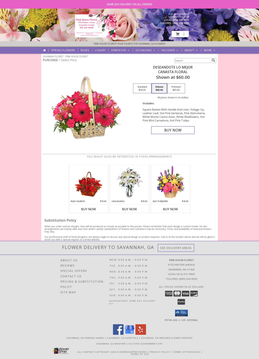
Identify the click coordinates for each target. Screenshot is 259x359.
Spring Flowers (63, 50)
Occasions (146, 50)
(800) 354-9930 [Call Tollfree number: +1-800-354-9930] (188, 278)
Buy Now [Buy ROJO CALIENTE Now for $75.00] (88, 209)
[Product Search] (192, 60)
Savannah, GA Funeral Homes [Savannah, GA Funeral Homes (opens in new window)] (85, 337)
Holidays (170, 50)
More (210, 50)
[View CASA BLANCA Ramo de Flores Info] (129, 182)
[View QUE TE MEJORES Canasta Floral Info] (170, 182)
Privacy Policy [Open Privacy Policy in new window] (160, 351)
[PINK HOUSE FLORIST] (95, 36)
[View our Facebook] (118, 333)
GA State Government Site (146, 343)
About (191, 50)
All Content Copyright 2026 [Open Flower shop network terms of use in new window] (96, 351)
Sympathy (120, 50)
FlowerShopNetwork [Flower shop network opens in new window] (132, 351)
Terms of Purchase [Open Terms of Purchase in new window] (186, 351)
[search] (213, 60)
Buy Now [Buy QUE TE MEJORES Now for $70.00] (170, 209)
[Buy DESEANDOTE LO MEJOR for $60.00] (173, 130)
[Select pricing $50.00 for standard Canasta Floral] (142, 88)
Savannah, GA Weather (111, 343)
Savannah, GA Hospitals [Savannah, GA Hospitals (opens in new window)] (122, 337)
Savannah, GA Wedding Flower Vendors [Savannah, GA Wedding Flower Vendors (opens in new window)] (167, 337)
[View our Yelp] (140, 333)
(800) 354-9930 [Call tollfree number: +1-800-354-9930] (181, 23)
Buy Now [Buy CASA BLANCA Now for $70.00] (129, 209)
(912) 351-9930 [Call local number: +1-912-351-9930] (181, 19)
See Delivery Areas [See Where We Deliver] (176, 248)
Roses (85, 50)
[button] (180, 34)
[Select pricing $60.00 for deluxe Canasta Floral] (159, 88)
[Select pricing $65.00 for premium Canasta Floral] (176, 88)
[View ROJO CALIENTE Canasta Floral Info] (88, 182)
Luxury (100, 50)
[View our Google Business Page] (129, 333)
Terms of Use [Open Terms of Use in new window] (140, 353)
